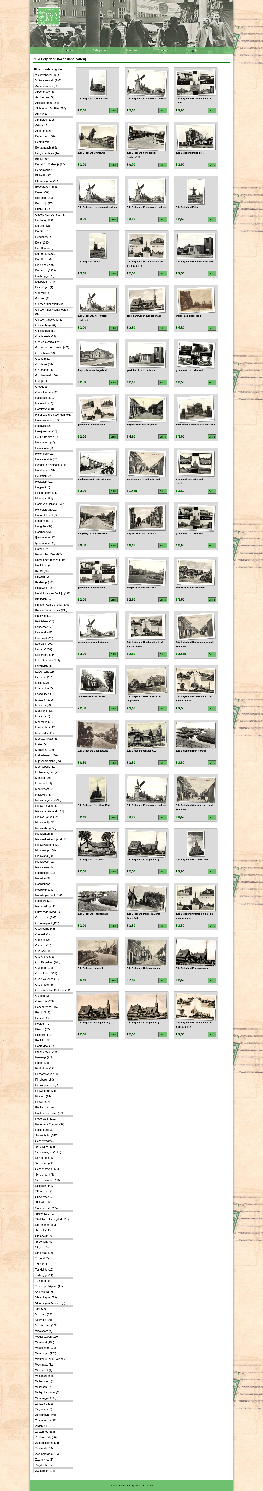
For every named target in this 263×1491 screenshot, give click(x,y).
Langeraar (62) (44, 627)
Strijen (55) (42, 1247)
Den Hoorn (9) (43, 259)
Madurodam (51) (45, 727)
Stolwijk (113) (43, 1230)
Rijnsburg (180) (44, 1079)
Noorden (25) (43, 878)
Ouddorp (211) (44, 967)
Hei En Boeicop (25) (47, 437)
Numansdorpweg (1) (47, 912)
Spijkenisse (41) (45, 1213)
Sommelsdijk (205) (46, 1208)
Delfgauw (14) (43, 237)
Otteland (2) (42, 939)
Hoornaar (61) (43, 532)
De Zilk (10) (42, 231)
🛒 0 (194, 50)
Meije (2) (40, 744)
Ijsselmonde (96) (45, 537)
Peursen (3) (42, 1018)
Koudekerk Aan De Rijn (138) (52, 593)
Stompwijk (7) (43, 1236)
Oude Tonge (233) (46, 973)
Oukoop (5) (42, 995)
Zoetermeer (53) (45, 1431)
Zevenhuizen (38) (45, 1420)
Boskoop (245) (44, 197)
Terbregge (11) (44, 1275)
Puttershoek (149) (46, 1051)
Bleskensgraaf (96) (46, 181)
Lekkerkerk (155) (45, 671)
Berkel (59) (42, 158)
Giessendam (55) (45, 330)
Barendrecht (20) (45, 136)
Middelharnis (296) (46, 755)
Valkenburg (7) (44, 1292)
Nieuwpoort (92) (45, 861)
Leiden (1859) (43, 649)
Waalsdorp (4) (43, 1331)
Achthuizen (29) (44, 97)
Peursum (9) (42, 1023)
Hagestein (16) (44, 403)
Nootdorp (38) (43, 900)
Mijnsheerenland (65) (48, 761)
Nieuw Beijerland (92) (48, 800)
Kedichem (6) (43, 565)
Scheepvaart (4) (45, 1141)
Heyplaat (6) (42, 487)
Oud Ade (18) (43, 951)
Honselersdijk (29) (46, 509)
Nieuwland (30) (44, 856)
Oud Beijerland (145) (47, 962)
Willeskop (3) (43, 1387)
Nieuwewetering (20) (47, 844)
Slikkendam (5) (44, 1191)
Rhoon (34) (42, 1062)
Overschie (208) (45, 1001)
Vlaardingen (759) (46, 1297)
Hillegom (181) (44, 498)
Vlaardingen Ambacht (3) (50, 1303)
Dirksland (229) (44, 264)
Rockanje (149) (44, 1107)
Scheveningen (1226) (48, 1152)
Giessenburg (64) (45, 325)
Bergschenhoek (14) (47, 153)
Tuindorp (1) (42, 1280)
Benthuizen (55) (44, 142)
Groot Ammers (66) (46, 392)
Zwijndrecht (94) (45, 1470)
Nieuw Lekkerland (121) (49, 811)
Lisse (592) (42, 682)
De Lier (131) (43, 225)
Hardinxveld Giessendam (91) (53, 414)
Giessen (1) (42, 298)
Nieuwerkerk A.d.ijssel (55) (51, 839)
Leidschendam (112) (47, 660)
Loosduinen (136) (45, 694)
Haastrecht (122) (45, 397)
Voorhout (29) (43, 1319)
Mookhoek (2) (43, 783)
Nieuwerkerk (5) (44, 833)
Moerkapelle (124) (46, 766)
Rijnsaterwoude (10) (47, 1074)
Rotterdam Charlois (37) (49, 1124)
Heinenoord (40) (45, 442)
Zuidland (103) (44, 1448)
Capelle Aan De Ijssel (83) (51, 214)
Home (69, 50)
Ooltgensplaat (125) (47, 923)
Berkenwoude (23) (46, 169)
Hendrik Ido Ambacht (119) (51, 464)
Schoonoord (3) (44, 1174)
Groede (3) (41, 386)
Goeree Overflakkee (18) (50, 342)
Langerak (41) (43, 632)
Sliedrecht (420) (44, 1185)
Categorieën (100, 50)
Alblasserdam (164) (47, 102)
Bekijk (114, 110)
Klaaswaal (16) (44, 587)
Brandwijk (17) (44, 203)
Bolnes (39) (42, 192)
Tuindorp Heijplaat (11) (49, 1286)
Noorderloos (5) (44, 884)
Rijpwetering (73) (45, 1090)
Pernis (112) (42, 1012)
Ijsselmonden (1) (45, 543)
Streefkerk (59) (44, 1241)
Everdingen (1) (44, 287)
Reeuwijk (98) (43, 1057)
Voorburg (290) (44, 1314)
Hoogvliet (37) (43, 526)
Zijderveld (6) (43, 1426)
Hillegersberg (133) (46, 492)
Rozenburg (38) (44, 1129)
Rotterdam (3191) (45, 1118)
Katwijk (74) (42, 548)
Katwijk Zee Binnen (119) (50, 559)
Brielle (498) (42, 209)
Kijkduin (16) (42, 576)
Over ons (131, 50)
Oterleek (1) (42, 934)
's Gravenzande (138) (48, 80)
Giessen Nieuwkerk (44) (49, 304)
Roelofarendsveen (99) (49, 1113)
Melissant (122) (44, 749)
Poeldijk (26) (42, 1040)
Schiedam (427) (44, 1163)
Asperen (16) (43, 130)
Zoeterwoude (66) (46, 1437)
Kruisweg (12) (43, 615)
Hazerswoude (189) (47, 420)
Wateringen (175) (45, 1353)
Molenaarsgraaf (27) (47, 772)
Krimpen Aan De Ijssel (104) (52, 604)
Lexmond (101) (44, 677)
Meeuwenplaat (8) (46, 738)
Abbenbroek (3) (44, 91)
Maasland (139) (44, 710)
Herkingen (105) (45, 470)
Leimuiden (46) (44, 666)
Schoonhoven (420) (47, 1169)
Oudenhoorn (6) (44, 984)
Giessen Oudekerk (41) (49, 319)
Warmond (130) (44, 1342)
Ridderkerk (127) (45, 1068)
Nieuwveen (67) (44, 867)
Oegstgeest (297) (45, 917)
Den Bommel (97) (45, 248)
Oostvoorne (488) (45, 928)
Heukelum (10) (44, 481)
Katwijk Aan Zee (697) (48, 554)
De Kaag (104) (44, 220)
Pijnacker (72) (43, 1034)
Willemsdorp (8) (44, 1381)
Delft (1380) (42, 242)
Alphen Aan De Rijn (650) (50, 108)
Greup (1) (41, 381)
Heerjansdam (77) (46, 431)
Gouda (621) (43, 358)
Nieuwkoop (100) (45, 850)
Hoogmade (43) (44, 520)
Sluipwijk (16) (43, 1202)
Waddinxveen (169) (47, 1336)
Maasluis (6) (42, 716)
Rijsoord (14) (43, 1096)
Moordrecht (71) (45, 789)
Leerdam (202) (44, 643)
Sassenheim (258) (46, 1135)
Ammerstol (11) (44, 119)
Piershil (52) (42, 1029)
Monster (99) (43, 777)
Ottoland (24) (43, 945)
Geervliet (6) (42, 292)
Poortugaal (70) (44, 1046)
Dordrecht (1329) (45, 270)
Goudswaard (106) (46, 375)
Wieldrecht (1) (43, 1370)
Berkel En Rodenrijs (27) (50, 164)
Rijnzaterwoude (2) (46, 1085)
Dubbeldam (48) (45, 281)
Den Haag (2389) (45, 253)
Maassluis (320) (44, 722)
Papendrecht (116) (46, 1007)
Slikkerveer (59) (44, 1197)
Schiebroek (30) (44, 1157)
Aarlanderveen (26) (46, 86)
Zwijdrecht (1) (43, 1465)
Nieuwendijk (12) (45, 822)
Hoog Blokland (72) (46, 515)
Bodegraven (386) (46, 186)
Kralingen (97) (43, 599)
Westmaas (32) (44, 1364)
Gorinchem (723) (45, 353)
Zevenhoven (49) (45, 1414)
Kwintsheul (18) (44, 621)
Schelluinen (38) (45, 1146)
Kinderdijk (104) (44, 582)
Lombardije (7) (44, 688)
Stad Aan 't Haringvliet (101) (52, 1219)
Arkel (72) (41, 125)
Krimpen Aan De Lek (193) (51, 610)
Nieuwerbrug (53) (45, 828)
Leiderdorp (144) (45, 654)
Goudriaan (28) (44, 369)
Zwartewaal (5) (44, 1459)
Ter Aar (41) (42, 1264)
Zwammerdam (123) (47, 1454)
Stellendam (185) (45, 1224)
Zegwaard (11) (44, 1403)
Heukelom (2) (43, 476)
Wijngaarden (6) (45, 1375)
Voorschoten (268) (46, 1325)
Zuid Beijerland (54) (47, 1442)
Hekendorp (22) (44, 453)
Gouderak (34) (44, 364)
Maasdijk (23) (43, 705)
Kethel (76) (42, 571)
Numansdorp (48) (45, 906)
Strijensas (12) (44, 1252)
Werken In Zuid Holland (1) (51, 1359)
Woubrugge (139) (45, 1398)
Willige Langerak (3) (47, 1392)
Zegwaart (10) (43, 1409)
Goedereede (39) (45, 336)
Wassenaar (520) (45, 1347)
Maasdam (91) (44, 699)
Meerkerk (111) (44, 733)
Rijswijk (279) (43, 1102)
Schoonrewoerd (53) (47, 1180)
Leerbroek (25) (44, 638)
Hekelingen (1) (44, 448)
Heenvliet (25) (43, 425)
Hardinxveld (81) (45, 409)
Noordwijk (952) (44, 889)
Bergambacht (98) (46, 147)
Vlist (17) (40, 1308)
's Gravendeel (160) (47, 74)
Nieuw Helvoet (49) (46, 805)
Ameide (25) (42, 114)
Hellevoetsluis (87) (46, 459)
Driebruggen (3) (44, 276)
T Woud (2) (42, 1258)
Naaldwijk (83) (43, 794)
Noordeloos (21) (45, 872)
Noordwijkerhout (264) (48, 895)
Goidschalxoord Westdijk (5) (52, 347)
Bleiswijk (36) (43, 175)
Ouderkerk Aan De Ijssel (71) (52, 990)
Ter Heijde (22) (44, 1269)
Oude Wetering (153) (48, 979)
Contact (163, 50)
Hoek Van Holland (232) (49, 504)
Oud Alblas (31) (44, 956)
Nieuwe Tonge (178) (47, 817)
